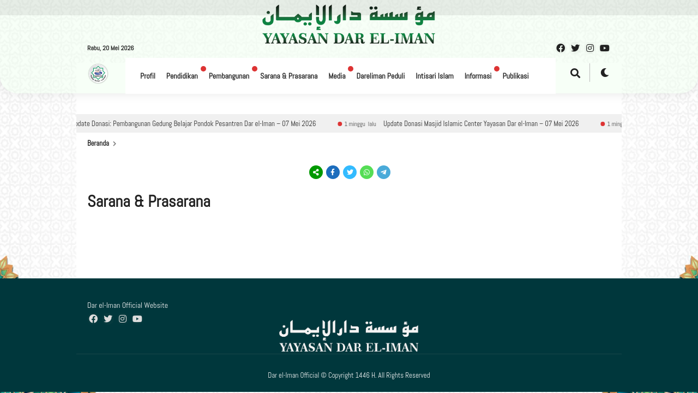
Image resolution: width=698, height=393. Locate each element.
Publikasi (515, 76)
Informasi (478, 76)
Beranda (98, 143)
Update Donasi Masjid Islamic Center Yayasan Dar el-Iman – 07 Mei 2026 (490, 123)
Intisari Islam (434, 76)
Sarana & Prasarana (288, 76)
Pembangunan (229, 76)
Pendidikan (182, 76)
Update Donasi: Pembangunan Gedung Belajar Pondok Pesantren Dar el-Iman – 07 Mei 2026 (203, 123)
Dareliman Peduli (380, 76)
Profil (147, 76)
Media (336, 76)
